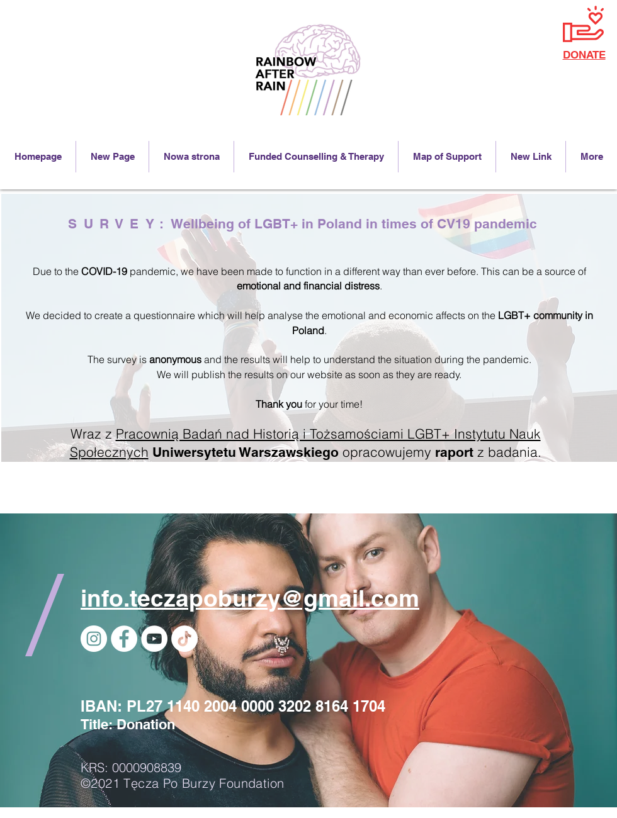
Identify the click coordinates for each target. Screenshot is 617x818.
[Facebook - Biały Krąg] (124, 638)
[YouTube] (154, 638)
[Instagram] (94, 638)
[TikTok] (184, 638)
